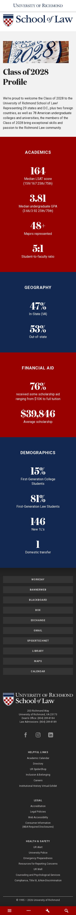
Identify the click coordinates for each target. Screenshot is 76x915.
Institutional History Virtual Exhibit (38, 786)
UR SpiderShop (38, 769)
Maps (38, 661)
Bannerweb (38, 589)
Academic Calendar (38, 758)
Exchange (38, 620)
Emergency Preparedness (38, 858)
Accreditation (38, 806)
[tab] (9, 911)
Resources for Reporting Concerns (38, 863)
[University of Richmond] (38, 5)
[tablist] (38, 910)
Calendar (38, 671)
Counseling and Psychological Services (38, 875)
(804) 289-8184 (46, 718)
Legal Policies (38, 811)
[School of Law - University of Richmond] (38, 21)
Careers (38, 780)
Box (38, 610)
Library (38, 651)
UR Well (38, 869)
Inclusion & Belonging (38, 774)
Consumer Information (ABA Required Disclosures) (38, 824)
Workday (37, 579)
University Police (38, 852)
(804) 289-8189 (48, 721)
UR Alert (38, 847)
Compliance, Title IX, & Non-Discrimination (38, 880)
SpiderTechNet (38, 640)
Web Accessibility (38, 817)
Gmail (38, 630)
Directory (38, 763)
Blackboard (38, 599)
